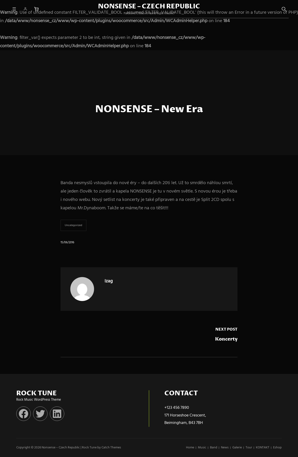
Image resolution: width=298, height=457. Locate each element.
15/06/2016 (67, 242)
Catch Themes (111, 447)
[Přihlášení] (25, 9)
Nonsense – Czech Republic (149, 6)
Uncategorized (73, 225)
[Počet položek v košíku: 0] (36, 9)
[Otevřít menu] (14, 9)
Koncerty (226, 339)
